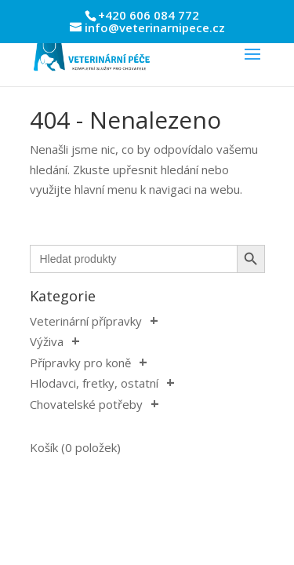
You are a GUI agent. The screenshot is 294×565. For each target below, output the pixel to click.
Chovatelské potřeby (86, 404)
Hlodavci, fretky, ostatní (94, 383)
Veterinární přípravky (86, 321)
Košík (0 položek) (75, 447)
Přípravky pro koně (80, 362)
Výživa (47, 341)
